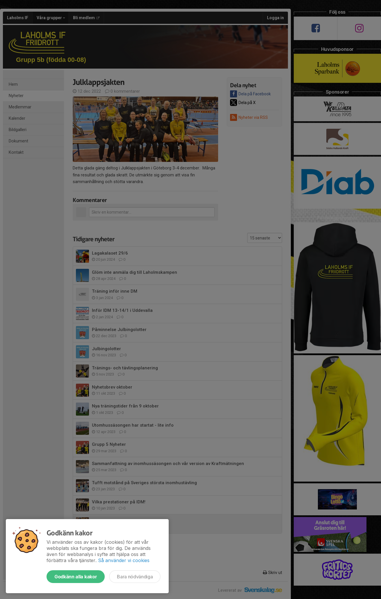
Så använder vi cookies (123, 560)
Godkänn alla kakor (75, 577)
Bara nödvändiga (135, 577)
